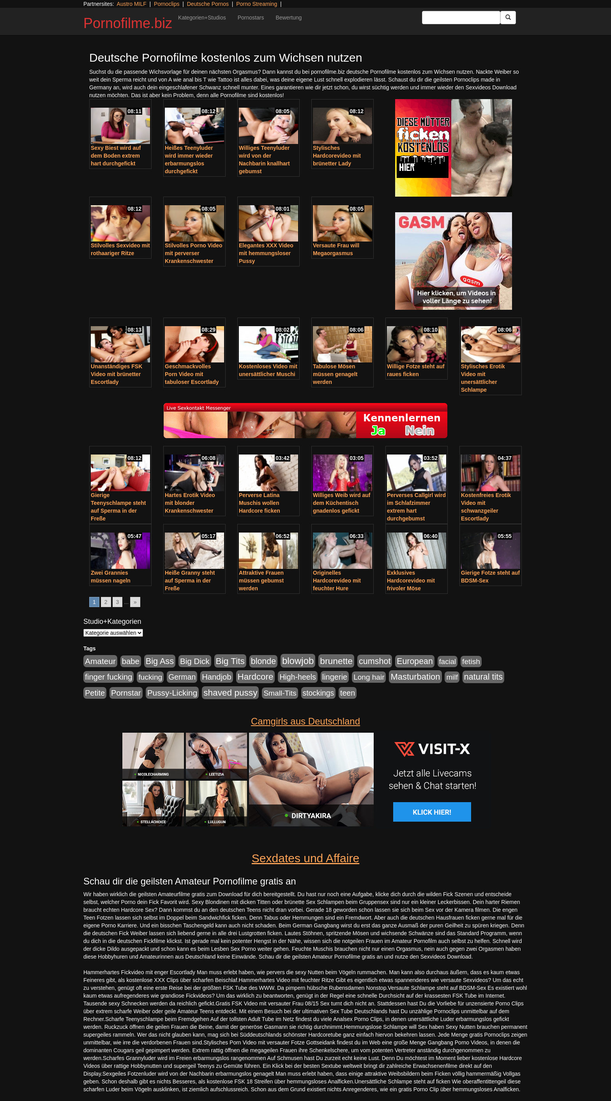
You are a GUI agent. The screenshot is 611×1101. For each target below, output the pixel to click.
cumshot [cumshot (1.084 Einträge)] (374, 661)
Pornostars (251, 17)
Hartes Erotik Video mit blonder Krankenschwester (190, 503)
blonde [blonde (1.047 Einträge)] (263, 661)
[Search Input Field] (461, 17)
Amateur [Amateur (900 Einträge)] (100, 661)
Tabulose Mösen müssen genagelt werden (335, 374)
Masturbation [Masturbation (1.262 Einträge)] (415, 677)
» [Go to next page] (135, 602)
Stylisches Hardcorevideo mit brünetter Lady (337, 156)
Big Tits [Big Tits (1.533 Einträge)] (230, 661)
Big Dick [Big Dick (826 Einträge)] (195, 661)
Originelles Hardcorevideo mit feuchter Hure (337, 580)
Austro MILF (132, 4)
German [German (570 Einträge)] (182, 677)
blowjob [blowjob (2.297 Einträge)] (298, 660)
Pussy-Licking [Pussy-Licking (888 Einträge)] (172, 692)
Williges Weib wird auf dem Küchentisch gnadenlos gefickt (341, 503)
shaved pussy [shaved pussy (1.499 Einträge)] (230, 693)
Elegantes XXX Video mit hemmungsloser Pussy (266, 253)
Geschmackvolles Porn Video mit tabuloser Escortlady (192, 374)
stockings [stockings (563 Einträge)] (318, 693)
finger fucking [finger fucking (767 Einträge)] (108, 677)
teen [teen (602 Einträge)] (347, 693)
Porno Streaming (256, 4)
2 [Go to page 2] (106, 602)
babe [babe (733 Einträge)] (131, 661)
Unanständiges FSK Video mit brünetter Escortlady (116, 374)
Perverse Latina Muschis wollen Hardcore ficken (259, 503)
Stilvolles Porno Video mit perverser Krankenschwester (194, 253)
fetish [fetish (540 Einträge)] (471, 661)
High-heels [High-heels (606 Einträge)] (297, 677)
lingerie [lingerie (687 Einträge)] (335, 677)
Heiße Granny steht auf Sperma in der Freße (190, 580)
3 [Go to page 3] (117, 602)
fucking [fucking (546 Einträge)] (150, 677)
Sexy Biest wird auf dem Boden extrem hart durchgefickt (116, 156)
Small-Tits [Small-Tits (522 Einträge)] (279, 693)
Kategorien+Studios (202, 17)
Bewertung (288, 17)
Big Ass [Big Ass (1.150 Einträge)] (160, 661)
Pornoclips (166, 4)
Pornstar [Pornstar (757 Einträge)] (126, 693)
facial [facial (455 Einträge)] (447, 661)
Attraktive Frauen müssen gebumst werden (261, 580)
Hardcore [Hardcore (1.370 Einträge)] (256, 677)
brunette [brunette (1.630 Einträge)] (336, 661)
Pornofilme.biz (127, 23)
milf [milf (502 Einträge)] (452, 677)
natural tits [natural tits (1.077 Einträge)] (483, 677)
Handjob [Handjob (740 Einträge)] (216, 677)
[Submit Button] (508, 17)
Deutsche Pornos (208, 4)
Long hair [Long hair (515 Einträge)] (368, 677)
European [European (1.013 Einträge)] (415, 661)
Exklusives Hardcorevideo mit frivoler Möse (411, 580)
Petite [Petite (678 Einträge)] (95, 693)
